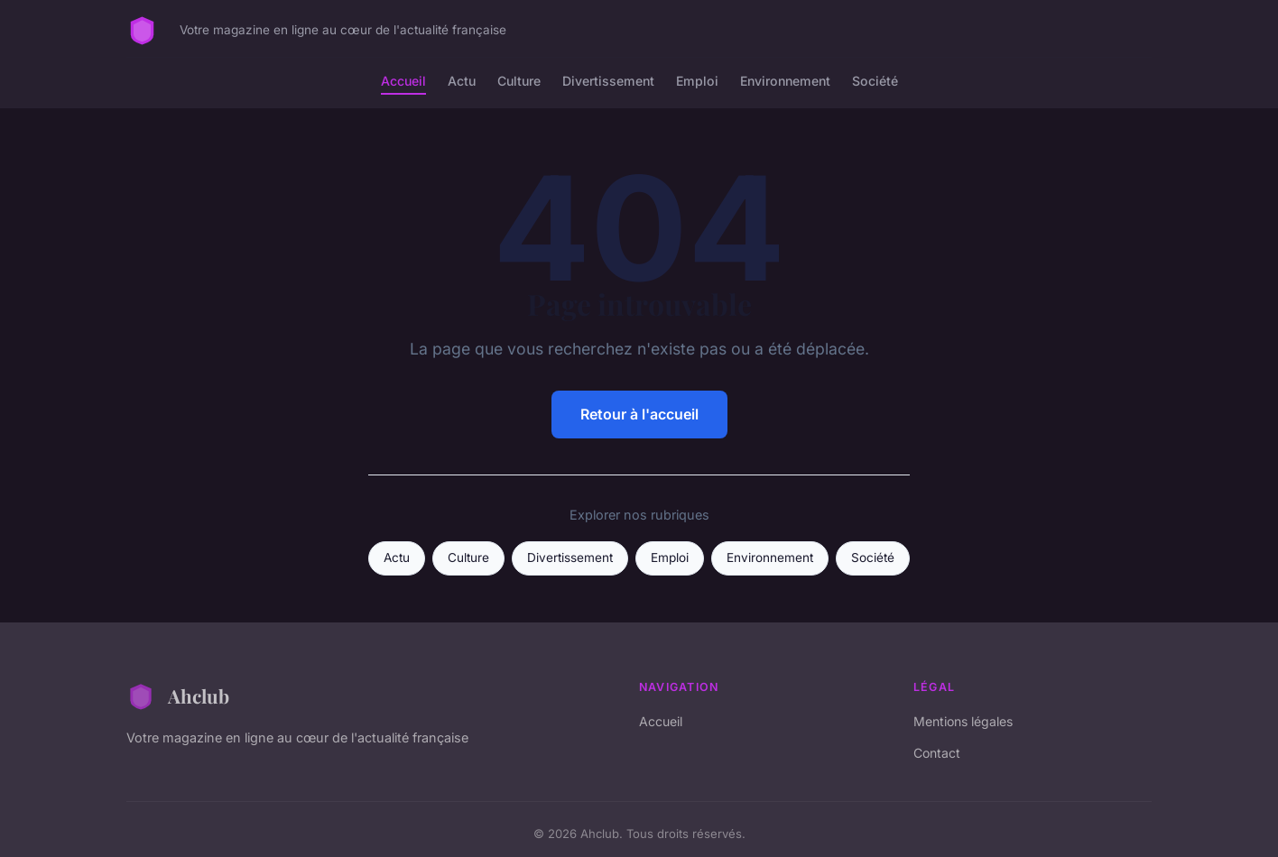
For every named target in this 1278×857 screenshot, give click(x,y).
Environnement (785, 80)
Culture (519, 80)
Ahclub (177, 696)
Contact (936, 752)
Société (875, 80)
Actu (462, 80)
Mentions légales (963, 721)
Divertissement (608, 80)
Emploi (697, 80)
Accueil (403, 80)
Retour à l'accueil (639, 414)
